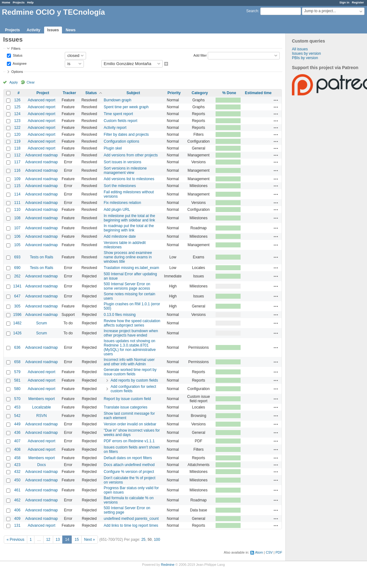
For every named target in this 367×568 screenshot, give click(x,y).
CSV (269, 552)
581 (17, 380)
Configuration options (121, 141)
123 (17, 121)
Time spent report (118, 114)
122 (17, 127)
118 (17, 148)
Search (252, 11)
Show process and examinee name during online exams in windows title (128, 257)
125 (17, 107)
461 (17, 490)
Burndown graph (117, 100)
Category (199, 93)
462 (17, 500)
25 (143, 539)
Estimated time (258, 93)
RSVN (41, 415)
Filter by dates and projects (126, 134)
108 (17, 218)
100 (157, 539)
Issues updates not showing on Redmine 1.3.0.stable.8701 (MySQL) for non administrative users (130, 347)
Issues (53, 30)
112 (17, 155)
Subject (133, 93)
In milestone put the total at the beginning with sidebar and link (129, 218)
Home (6, 2)
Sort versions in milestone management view (125, 170)
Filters (15, 48)
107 (17, 228)
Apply (13, 82)
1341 (17, 286)
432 (17, 471)
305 (17, 306)
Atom (259, 552)
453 (17, 407)
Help (30, 2)
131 (17, 525)
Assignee (19, 63)
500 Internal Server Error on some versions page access (127, 286)
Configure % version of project (129, 471)
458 (17, 458)
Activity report (115, 127)
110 (17, 209)
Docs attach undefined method (129, 465)
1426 (17, 333)
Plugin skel (113, 148)
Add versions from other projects (131, 155)
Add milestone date (120, 236)
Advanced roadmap (41, 155)
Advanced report (41, 100)
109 (17, 179)
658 (17, 362)
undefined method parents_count (131, 518)
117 (17, 162)
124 (17, 114)
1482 (17, 323)
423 (17, 465)
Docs (41, 465)
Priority (174, 93)
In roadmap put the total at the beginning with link (129, 228)
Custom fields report (120, 121)
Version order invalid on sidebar (130, 424)
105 (17, 245)
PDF (278, 552)
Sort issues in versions (122, 162)
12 (48, 539)
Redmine (167, 564)
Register (358, 2)
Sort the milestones (120, 186)
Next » (89, 539)
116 (17, 170)
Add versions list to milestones (129, 179)
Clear (31, 82)
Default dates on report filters (128, 458)
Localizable (41, 407)
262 (17, 276)
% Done (229, 93)
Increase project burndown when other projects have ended (131, 333)
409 (17, 518)
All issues (300, 49)
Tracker (69, 93)
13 (58, 539)
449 (17, 424)
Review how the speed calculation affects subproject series (132, 323)
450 (17, 480)
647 (17, 296)
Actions (275, 100)
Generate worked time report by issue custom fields (130, 372)
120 (17, 134)
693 (17, 257)
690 (17, 268)
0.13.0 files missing (120, 314)
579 (17, 372)
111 (17, 202)
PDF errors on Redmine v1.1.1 (129, 441)
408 (17, 449)
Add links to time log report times (131, 525)
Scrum (41, 323)
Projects (19, 2)
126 (17, 100)
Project (42, 93)
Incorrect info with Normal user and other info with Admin (129, 362)
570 (17, 399)
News (70, 30)
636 (17, 347)
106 (17, 236)
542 (17, 415)
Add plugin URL (117, 209)
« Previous (15, 539)
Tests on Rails (41, 257)
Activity (33, 30)
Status (17, 55)
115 (17, 186)
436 (17, 432)
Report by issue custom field (127, 399)
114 (17, 194)
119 (17, 141)
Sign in (344, 2)
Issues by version (306, 53)
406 (17, 510)
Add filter (200, 55)
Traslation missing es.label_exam (131, 268)
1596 (17, 314)
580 (17, 389)
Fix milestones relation (122, 202)
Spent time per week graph (126, 107)
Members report (41, 399)
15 (76, 539)
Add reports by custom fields (134, 380)
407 (17, 441)
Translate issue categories (126, 407)
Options (17, 72)
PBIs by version (305, 58)
